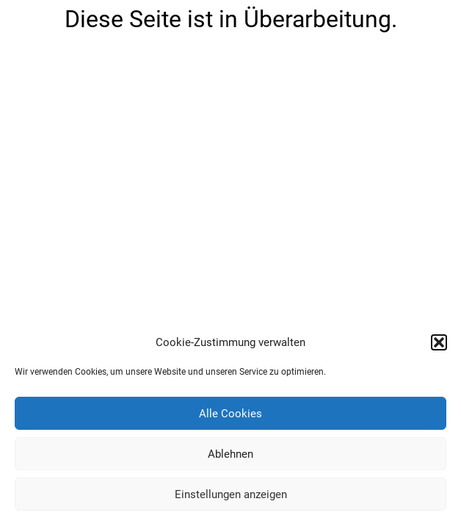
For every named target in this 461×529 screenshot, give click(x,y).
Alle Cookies (230, 413)
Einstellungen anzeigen (231, 494)
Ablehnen (230, 454)
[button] (439, 342)
